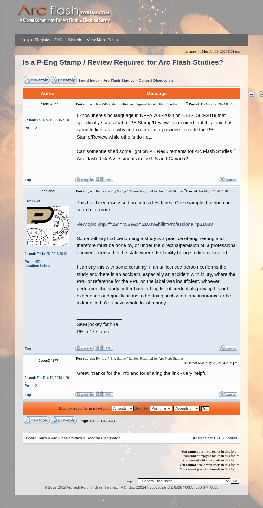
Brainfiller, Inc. (106, 487)
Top (28, 180)
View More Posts (102, 39)
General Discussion (155, 80)
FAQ (57, 39)
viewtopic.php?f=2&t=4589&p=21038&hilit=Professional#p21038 (145, 224)
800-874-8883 (207, 487)
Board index (88, 80)
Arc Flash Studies (119, 80)
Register (42, 39)
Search (74, 39)
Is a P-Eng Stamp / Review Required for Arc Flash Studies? (123, 62)
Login (27, 39)
